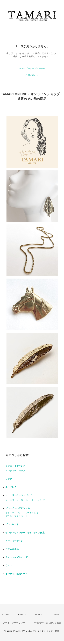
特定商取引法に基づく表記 (47, 622)
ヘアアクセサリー (34, 513)
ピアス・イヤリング (15, 466)
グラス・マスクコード (16, 516)
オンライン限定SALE (16, 574)
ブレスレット (12, 524)
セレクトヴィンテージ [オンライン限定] (25, 532)
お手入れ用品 (12, 549)
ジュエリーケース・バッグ (18, 495)
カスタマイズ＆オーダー (17, 557)
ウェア (8, 565)
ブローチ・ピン (13, 513)
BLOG (38, 614)
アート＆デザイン (14, 541)
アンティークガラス (15, 470)
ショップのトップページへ (32, 68)
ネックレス (11, 487)
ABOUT (22, 614)
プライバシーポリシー (14, 622)
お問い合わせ (32, 75)
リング (8, 479)
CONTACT (56, 614)
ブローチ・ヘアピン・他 (17, 508)
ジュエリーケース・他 (16, 500)
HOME (5, 614)
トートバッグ (38, 500)
